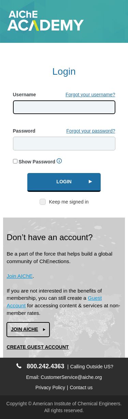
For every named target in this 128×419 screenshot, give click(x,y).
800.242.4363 (40, 366)
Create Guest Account (37, 347)
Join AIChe (24, 329)
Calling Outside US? (91, 366)
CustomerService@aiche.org (71, 377)
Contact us (81, 387)
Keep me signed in (69, 202)
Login (63, 181)
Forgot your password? (90, 131)
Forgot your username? (90, 94)
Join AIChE (19, 276)
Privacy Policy (50, 387)
